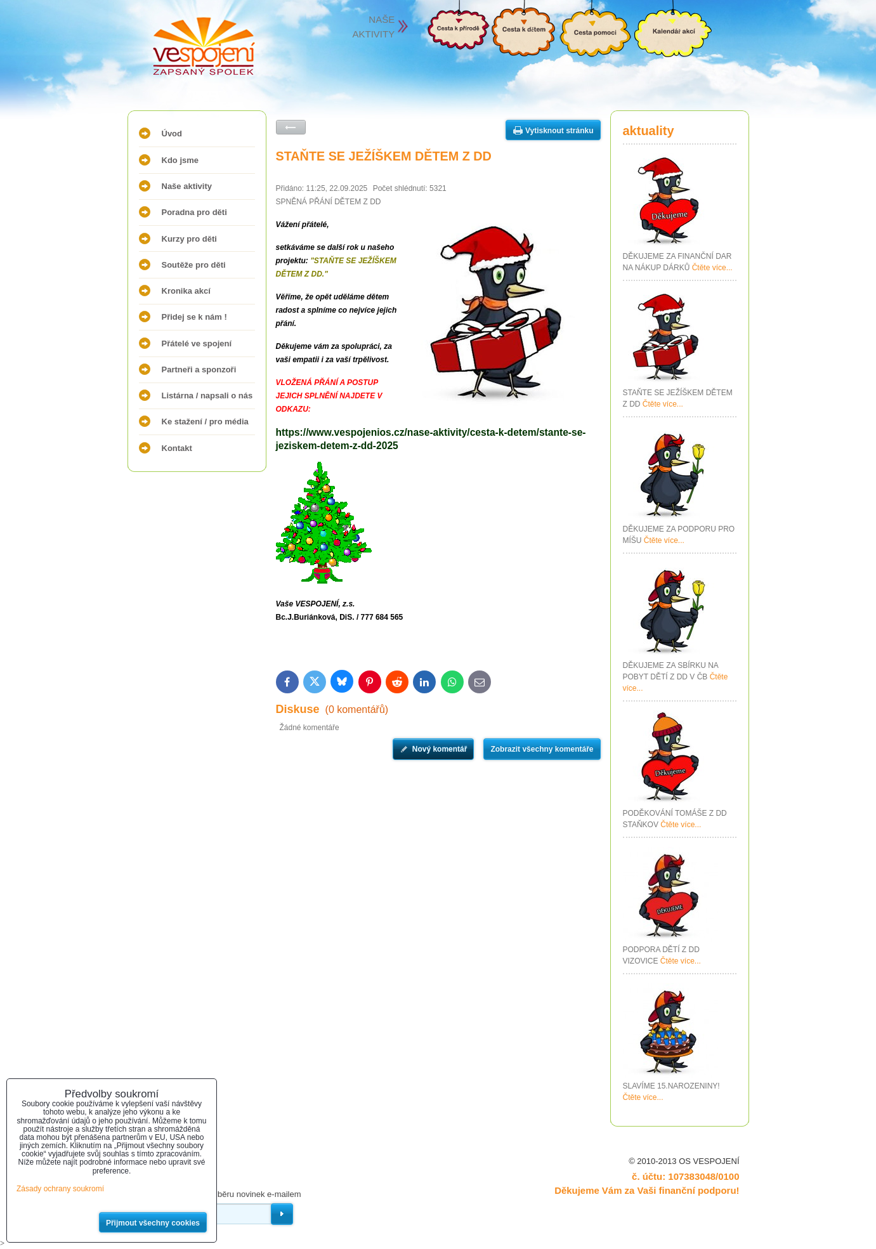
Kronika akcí (186, 291)
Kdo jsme (180, 160)
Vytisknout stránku (559, 130)
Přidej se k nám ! (194, 317)
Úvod (172, 133)
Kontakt (177, 448)
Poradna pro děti (194, 212)
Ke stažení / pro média (205, 421)
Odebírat (282, 1214)
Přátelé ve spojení (197, 343)
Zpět (291, 127)
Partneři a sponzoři (199, 369)
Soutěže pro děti (194, 265)
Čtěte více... (712, 267)
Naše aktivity (187, 186)
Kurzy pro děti (189, 239)
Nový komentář (439, 749)
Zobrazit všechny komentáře (541, 749)
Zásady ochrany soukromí (60, 1188)
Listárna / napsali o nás (207, 395)
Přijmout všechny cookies (153, 1223)
